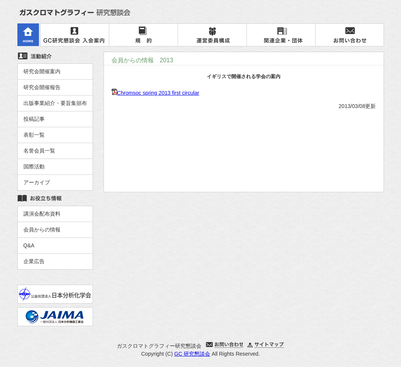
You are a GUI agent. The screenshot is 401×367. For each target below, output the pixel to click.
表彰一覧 (34, 135)
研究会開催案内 (41, 71)
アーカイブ (36, 182)
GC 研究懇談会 (192, 354)
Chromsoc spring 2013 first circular (158, 93)
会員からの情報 (41, 230)
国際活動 (34, 166)
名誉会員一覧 (39, 151)
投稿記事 (34, 119)
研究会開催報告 (41, 87)
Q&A (29, 245)
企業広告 (34, 261)
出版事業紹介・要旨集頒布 (55, 103)
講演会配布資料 (41, 214)
